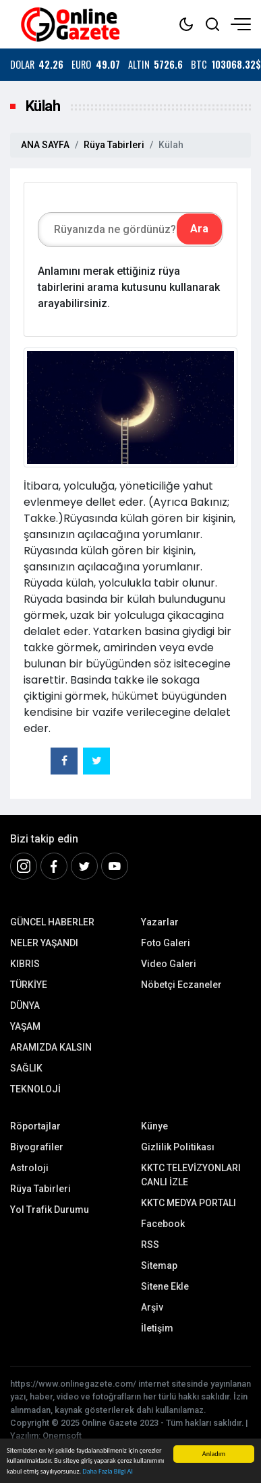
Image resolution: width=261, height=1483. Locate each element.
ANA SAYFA (45, 144)
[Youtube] (114, 866)
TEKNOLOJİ (35, 1089)
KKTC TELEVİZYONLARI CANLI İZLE (191, 1174)
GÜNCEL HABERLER (52, 922)
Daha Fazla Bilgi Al (107, 1471)
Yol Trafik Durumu (49, 1209)
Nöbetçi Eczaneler (181, 984)
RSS (150, 1244)
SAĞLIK (26, 1068)
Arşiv (152, 1307)
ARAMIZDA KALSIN (51, 1047)
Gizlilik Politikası (177, 1147)
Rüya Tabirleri (114, 144)
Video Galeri (168, 963)
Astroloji (29, 1167)
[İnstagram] (23, 866)
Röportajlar (35, 1126)
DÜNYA (25, 1005)
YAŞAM (25, 1026)
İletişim (157, 1328)
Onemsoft (62, 1435)
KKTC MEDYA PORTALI (188, 1202)
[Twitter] (84, 866)
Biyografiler (36, 1147)
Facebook (163, 1223)
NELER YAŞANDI (44, 942)
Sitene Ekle (165, 1286)
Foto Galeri (165, 942)
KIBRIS (25, 963)
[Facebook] (53, 866)
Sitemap (159, 1265)
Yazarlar (160, 922)
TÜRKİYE (28, 984)
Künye (154, 1126)
